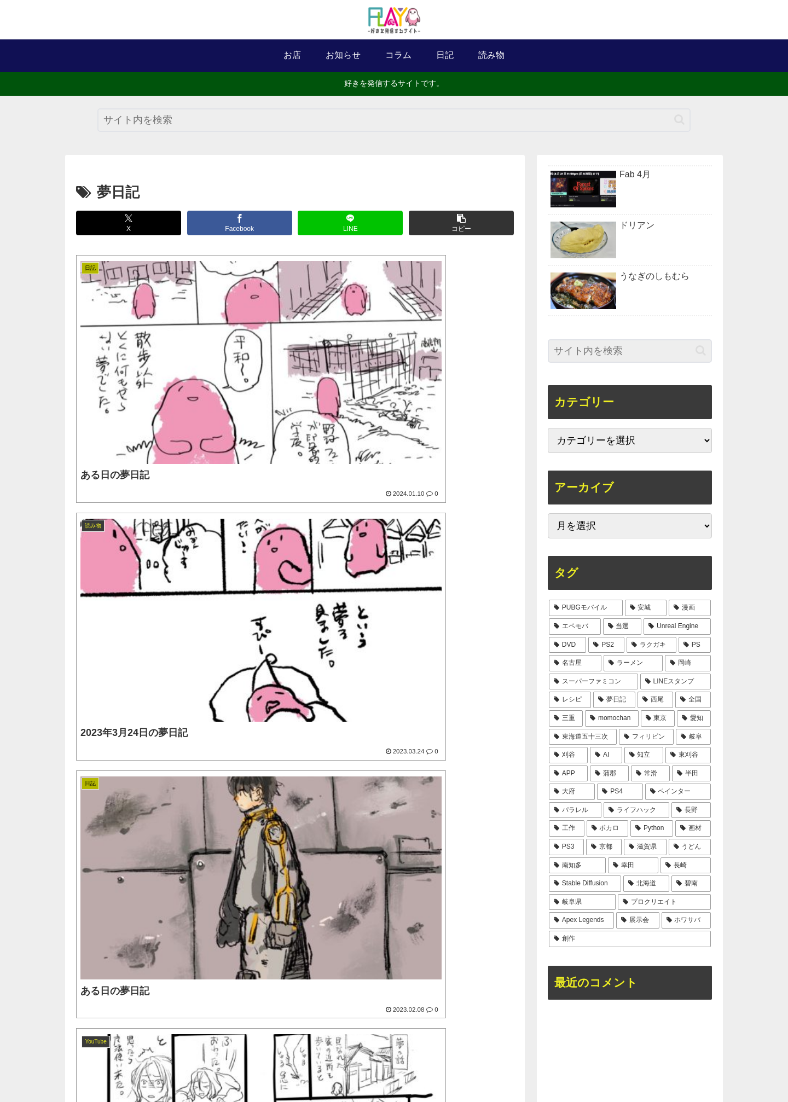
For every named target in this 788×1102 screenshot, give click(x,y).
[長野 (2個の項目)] (691, 810)
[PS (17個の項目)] (695, 645)
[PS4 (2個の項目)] (619, 792)
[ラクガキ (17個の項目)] (651, 645)
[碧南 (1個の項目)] (691, 883)
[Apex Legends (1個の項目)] (581, 920)
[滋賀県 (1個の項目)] (645, 847)
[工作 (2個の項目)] (566, 828)
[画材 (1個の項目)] (693, 828)
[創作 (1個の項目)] (630, 939)
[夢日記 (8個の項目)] (614, 700)
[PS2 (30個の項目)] (606, 645)
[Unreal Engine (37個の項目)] (677, 626)
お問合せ (436, 1067)
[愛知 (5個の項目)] (694, 718)
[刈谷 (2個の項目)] (568, 755)
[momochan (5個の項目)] (612, 718)
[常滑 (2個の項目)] (650, 773)
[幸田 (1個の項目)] (633, 865)
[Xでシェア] (128, 223)
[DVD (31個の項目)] (567, 645)
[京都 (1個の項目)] (604, 847)
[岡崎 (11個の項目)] (688, 663)
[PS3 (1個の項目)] (566, 847)
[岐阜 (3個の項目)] (693, 737)
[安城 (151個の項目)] (646, 608)
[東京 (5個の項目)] (658, 718)
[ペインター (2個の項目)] (678, 792)
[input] (394, 120)
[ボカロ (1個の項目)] (608, 828)
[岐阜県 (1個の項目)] (582, 902)
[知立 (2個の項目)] (643, 755)
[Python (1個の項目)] (651, 828)
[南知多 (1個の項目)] (577, 865)
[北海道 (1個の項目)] (646, 883)
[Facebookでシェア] (239, 223)
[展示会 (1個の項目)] (637, 920)
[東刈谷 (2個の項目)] (688, 755)
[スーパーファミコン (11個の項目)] (593, 682)
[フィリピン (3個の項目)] (646, 737)
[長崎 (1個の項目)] (685, 865)
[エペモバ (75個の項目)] (575, 626)
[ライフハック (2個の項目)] (636, 810)
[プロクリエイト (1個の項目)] (664, 902)
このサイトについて (317, 1067)
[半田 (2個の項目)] (691, 773)
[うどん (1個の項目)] (690, 847)
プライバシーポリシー (501, 1067)
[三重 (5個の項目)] (566, 718)
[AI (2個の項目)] (606, 755)
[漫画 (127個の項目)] (690, 608)
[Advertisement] (295, 765)
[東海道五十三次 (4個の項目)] (583, 737)
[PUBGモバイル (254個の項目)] (586, 608)
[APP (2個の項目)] (568, 773)
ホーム (259, 1067)
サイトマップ (386, 1067)
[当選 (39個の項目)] (622, 626)
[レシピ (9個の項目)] (570, 700)
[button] (679, 119)
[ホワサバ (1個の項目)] (686, 920)
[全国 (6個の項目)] (693, 700)
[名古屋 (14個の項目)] (575, 663)
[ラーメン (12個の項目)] (633, 663)
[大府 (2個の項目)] (572, 792)
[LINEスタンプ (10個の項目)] (675, 682)
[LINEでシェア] (350, 223)
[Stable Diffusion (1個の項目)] (585, 883)
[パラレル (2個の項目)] (575, 810)
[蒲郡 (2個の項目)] (609, 773)
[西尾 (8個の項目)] (655, 700)
